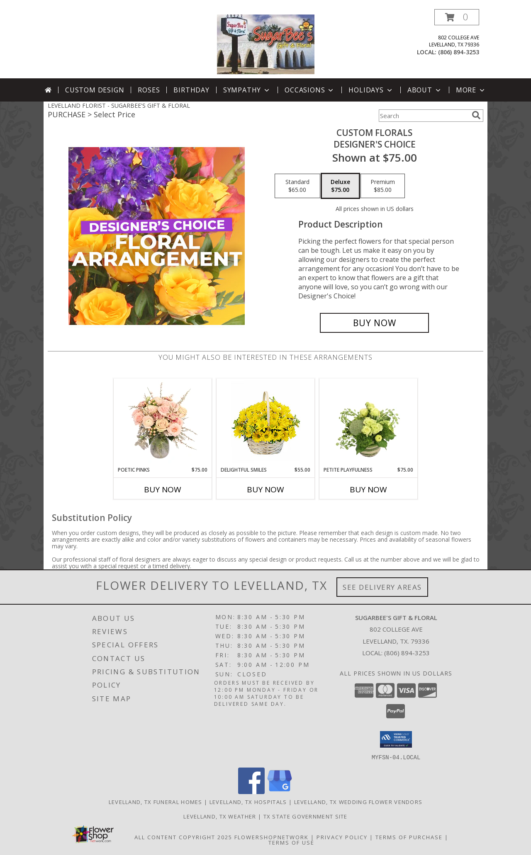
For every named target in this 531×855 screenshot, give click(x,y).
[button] (456, 17)
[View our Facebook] (251, 791)
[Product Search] (423, 115)
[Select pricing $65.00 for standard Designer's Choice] (297, 186)
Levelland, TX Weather (219, 816)
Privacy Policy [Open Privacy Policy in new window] (342, 836)
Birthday (191, 89)
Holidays (370, 89)
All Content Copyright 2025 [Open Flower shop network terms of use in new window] (183, 836)
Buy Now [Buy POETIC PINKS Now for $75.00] (162, 489)
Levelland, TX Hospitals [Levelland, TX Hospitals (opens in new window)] (248, 801)
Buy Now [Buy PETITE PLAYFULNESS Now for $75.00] (368, 489)
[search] (476, 115)
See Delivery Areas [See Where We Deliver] (382, 587)
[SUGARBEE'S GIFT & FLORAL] (266, 44)
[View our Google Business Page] (279, 791)
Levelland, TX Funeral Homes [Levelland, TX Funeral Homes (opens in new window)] (155, 801)
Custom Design (94, 89)
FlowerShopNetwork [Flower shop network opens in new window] (271, 836)
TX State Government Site (305, 816)
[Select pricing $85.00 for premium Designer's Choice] (382, 186)
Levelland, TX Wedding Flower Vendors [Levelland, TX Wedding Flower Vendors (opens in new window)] (358, 801)
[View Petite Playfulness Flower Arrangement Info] (368, 422)
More (471, 89)
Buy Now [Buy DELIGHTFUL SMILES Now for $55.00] (265, 489)
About (424, 89)
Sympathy (247, 89)
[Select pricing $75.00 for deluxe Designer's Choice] (340, 186)
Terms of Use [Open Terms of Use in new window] (291, 842)
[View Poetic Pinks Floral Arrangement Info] (162, 422)
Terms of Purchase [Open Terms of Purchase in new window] (409, 836)
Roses (149, 89)
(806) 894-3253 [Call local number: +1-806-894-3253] (458, 52)
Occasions (310, 89)
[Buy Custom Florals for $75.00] (374, 323)
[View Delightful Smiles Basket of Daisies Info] (265, 422)
